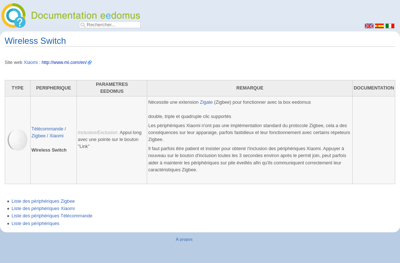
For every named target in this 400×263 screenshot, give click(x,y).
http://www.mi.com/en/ (64, 62)
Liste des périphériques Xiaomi (43, 208)
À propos (184, 239)
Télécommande (47, 129)
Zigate (206, 102)
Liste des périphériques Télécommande (52, 215)
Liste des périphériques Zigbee (43, 201)
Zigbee (38, 135)
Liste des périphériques (35, 223)
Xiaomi (31, 62)
